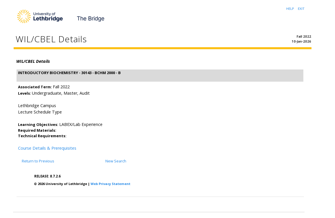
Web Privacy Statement (110, 184)
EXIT (301, 8)
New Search (115, 161)
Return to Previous (38, 161)
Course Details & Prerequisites (47, 148)
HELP (290, 8)
